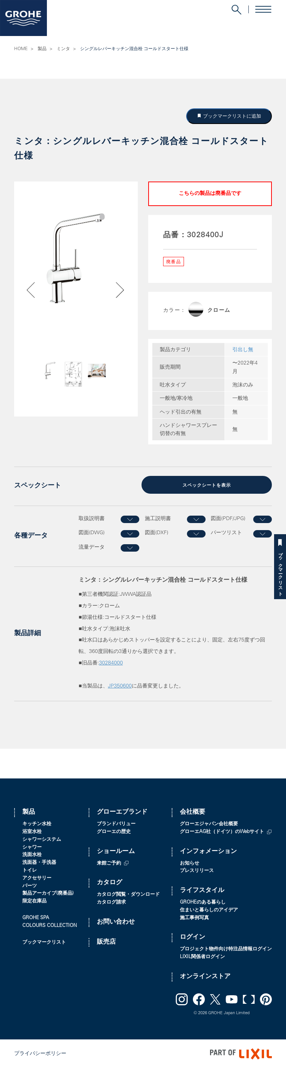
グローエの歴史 (114, 831)
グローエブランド (122, 812)
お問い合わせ (116, 921)
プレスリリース (197, 870)
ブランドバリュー (116, 823)
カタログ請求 (111, 901)
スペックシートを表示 (206, 485)
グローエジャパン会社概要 (209, 823)
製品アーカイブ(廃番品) (48, 893)
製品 (42, 49)
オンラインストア (205, 976)
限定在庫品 (34, 900)
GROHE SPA (35, 917)
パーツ (29, 885)
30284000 (111, 662)
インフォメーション (208, 851)
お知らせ (189, 862)
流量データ (92, 546)
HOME (21, 49)
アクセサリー (36, 877)
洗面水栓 (32, 854)
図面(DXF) (156, 532)
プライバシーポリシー (40, 1053)
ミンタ (63, 49)
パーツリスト (226, 532)
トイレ (29, 870)
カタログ (109, 882)
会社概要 (192, 812)
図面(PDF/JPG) (228, 518)
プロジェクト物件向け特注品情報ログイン (226, 948)
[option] (76, 258)
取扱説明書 (92, 518)
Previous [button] (43, 376)
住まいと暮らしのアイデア (209, 909)
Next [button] (109, 376)
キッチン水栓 (36, 823)
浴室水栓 (32, 831)
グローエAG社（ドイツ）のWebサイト (222, 831)
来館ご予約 (109, 862)
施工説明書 (158, 518)
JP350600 (120, 685)
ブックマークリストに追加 (231, 116)
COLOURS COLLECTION (49, 925)
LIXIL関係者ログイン (202, 956)
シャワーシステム (41, 839)
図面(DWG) (92, 532)
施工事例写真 (194, 917)
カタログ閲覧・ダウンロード (128, 894)
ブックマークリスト (280, 571)
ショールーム (116, 851)
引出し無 (242, 350)
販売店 (106, 941)
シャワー (32, 847)
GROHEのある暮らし (203, 901)
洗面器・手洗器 (39, 862)
